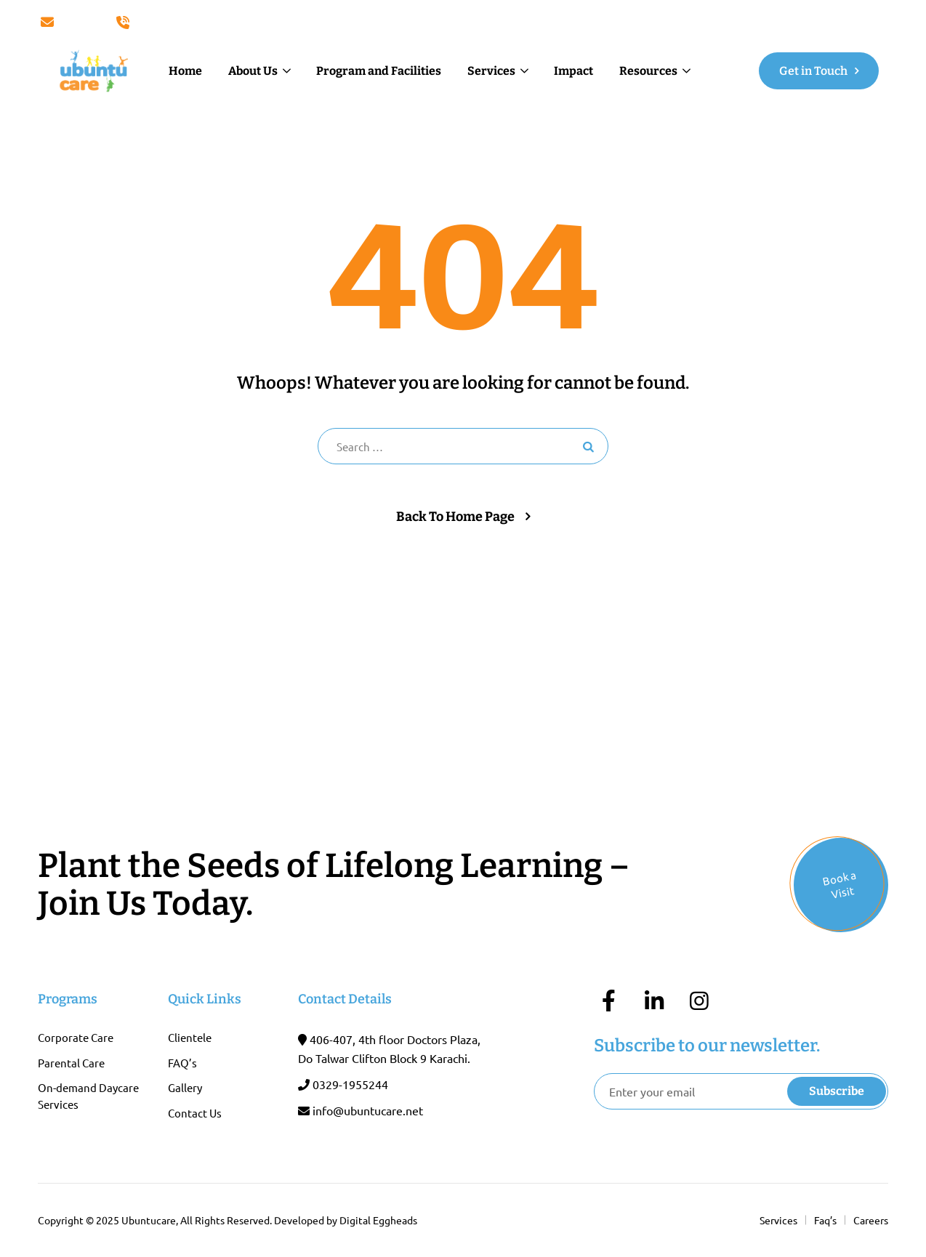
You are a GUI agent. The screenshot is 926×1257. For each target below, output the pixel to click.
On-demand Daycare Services (88, 1095)
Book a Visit (839, 884)
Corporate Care (75, 1037)
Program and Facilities (378, 71)
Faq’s (825, 1219)
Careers (870, 1219)
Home (185, 71)
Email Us (70, 22)
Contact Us (195, 1113)
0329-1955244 (350, 1084)
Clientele (190, 1037)
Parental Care (71, 1063)
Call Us (141, 22)
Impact (573, 71)
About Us (253, 71)
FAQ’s (182, 1063)
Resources (648, 71)
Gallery (185, 1087)
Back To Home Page (455, 517)
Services (491, 71)
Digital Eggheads (378, 1219)
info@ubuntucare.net (368, 1110)
